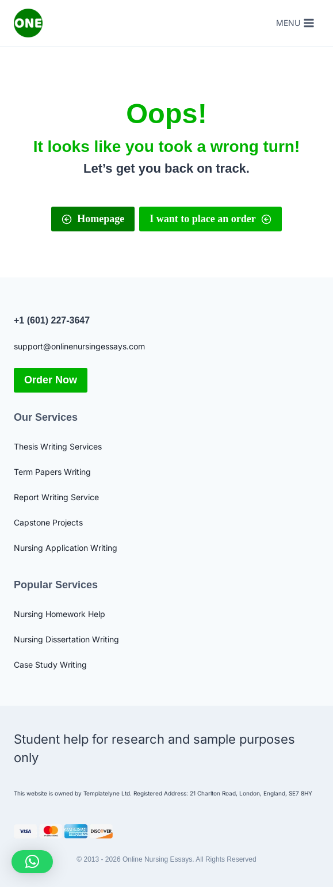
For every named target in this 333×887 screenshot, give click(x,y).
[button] (32, 861)
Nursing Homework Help (59, 614)
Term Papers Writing (52, 472)
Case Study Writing (50, 664)
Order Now (50, 380)
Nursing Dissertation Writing (66, 639)
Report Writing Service (56, 497)
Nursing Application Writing (65, 548)
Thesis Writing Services (58, 446)
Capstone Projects (48, 522)
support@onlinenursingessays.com (79, 346)
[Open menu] (295, 23)
